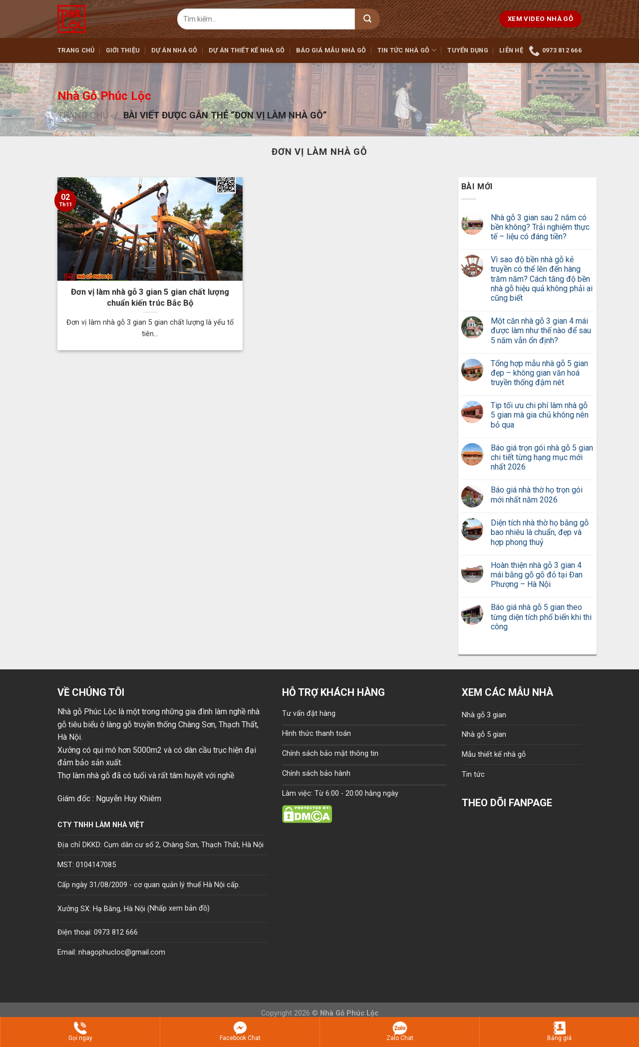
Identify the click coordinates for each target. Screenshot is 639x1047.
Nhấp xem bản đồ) (180, 908)
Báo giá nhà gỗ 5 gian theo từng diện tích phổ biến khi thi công (541, 616)
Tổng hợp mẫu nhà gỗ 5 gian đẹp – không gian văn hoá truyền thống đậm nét (539, 373)
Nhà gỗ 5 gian (484, 734)
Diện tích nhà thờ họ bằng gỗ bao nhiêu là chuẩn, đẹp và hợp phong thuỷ (540, 532)
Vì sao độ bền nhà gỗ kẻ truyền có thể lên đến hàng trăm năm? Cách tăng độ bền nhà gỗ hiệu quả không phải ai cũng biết (542, 279)
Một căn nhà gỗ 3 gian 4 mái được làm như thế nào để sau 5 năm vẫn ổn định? (541, 330)
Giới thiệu (123, 50)
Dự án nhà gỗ (174, 50)
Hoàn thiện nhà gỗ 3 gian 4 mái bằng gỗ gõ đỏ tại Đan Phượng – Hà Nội (537, 574)
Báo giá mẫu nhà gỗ (331, 50)
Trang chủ (75, 50)
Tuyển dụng (467, 50)
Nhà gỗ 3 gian (484, 715)
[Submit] (367, 18)
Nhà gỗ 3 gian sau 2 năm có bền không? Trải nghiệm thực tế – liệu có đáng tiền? (540, 227)
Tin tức (473, 774)
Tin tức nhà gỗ (406, 50)
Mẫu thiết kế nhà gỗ (494, 754)
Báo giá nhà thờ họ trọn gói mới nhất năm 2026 (537, 494)
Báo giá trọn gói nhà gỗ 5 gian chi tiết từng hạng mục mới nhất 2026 (542, 457)
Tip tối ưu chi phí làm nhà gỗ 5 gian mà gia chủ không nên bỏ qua (540, 415)
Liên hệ (511, 50)
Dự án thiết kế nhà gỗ (247, 50)
